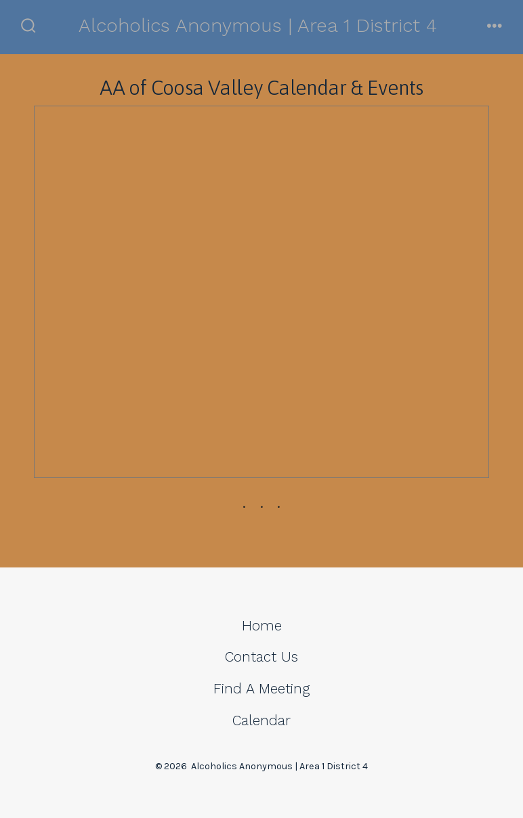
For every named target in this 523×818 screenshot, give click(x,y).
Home (262, 626)
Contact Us (261, 657)
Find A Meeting (261, 689)
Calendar (261, 720)
